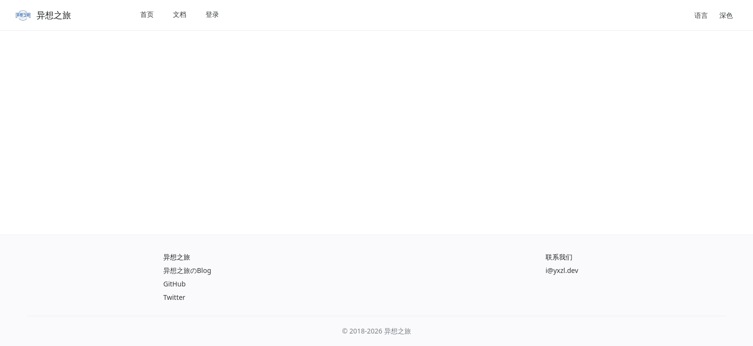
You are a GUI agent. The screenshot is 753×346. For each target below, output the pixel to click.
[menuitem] (147, 15)
